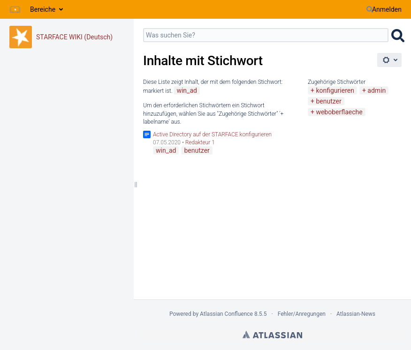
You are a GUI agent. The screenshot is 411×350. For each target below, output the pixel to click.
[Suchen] (369, 9)
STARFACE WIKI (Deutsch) (74, 37)
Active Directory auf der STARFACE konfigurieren (212, 134)
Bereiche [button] (42, 9)
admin (376, 90)
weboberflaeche (339, 112)
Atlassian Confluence (226, 314)
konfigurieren (335, 90)
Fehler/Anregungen (302, 314)
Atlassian (272, 334)
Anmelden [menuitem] (387, 9)
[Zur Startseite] (15, 9)
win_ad (186, 90)
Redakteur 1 (200, 142)
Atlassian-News (355, 314)
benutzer (328, 101)
